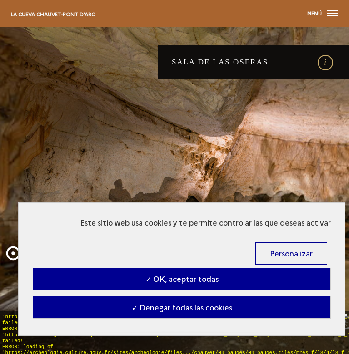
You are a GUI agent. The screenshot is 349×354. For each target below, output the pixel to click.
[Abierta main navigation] (322, 13)
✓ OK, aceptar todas (182, 279)
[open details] (325, 63)
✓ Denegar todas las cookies (182, 307)
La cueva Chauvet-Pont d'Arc (53, 14)
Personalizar (291, 253)
